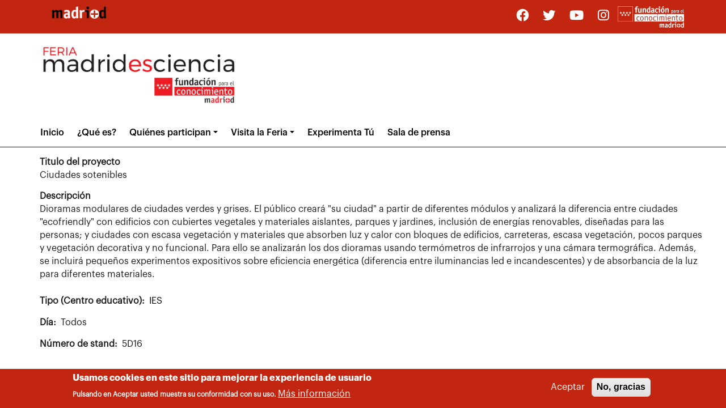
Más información (314, 395)
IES (155, 300)
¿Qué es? (96, 132)
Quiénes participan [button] (170, 132)
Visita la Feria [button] (259, 132)
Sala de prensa (418, 132)
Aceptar (568, 389)
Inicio (52, 132)
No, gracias (621, 389)
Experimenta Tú (340, 132)
